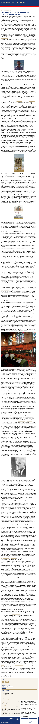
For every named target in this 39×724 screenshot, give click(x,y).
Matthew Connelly (21, 421)
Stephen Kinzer (12, 485)
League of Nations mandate (26, 322)
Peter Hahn (10, 134)
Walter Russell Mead (31, 36)
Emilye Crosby (32, 101)
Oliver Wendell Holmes (14, 511)
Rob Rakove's (21, 288)
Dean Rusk (3, 528)
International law (5, 691)
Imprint (29, 722)
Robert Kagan (30, 28)
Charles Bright (4, 586)
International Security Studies (7, 200)
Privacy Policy (29, 721)
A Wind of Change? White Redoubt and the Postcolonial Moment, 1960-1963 (20, 173)
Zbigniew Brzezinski (5, 558)
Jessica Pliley (22, 136)
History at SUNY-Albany (26, 72)
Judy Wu (27, 134)
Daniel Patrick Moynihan (29, 556)
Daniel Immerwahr (19, 665)
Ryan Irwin (17, 71)
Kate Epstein (8, 136)
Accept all (29, 718)
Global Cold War (5, 694)
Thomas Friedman (4, 38)
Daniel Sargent (14, 571)
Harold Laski (8, 520)
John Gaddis (22, 197)
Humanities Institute (16, 614)
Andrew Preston (8, 484)
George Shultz (13, 558)
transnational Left (20, 252)
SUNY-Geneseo (19, 101)
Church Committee (10, 562)
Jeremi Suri (22, 632)
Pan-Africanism (8, 282)
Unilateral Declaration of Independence (8, 265)
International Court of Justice (6, 276)
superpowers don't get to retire (9, 29)
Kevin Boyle (32, 134)
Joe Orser (13, 136)
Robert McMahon (18, 134)
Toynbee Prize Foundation (13, 2)
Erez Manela (29, 421)
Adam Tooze (27, 632)
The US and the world (6, 696)
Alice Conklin (3, 135)
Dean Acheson (16, 520)
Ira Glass (25, 640)
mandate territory (21, 267)
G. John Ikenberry (26, 503)
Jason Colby (11, 632)
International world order (7, 693)
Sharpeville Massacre (24, 241)
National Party (4, 242)
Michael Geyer (31, 585)
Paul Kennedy (15, 197)
